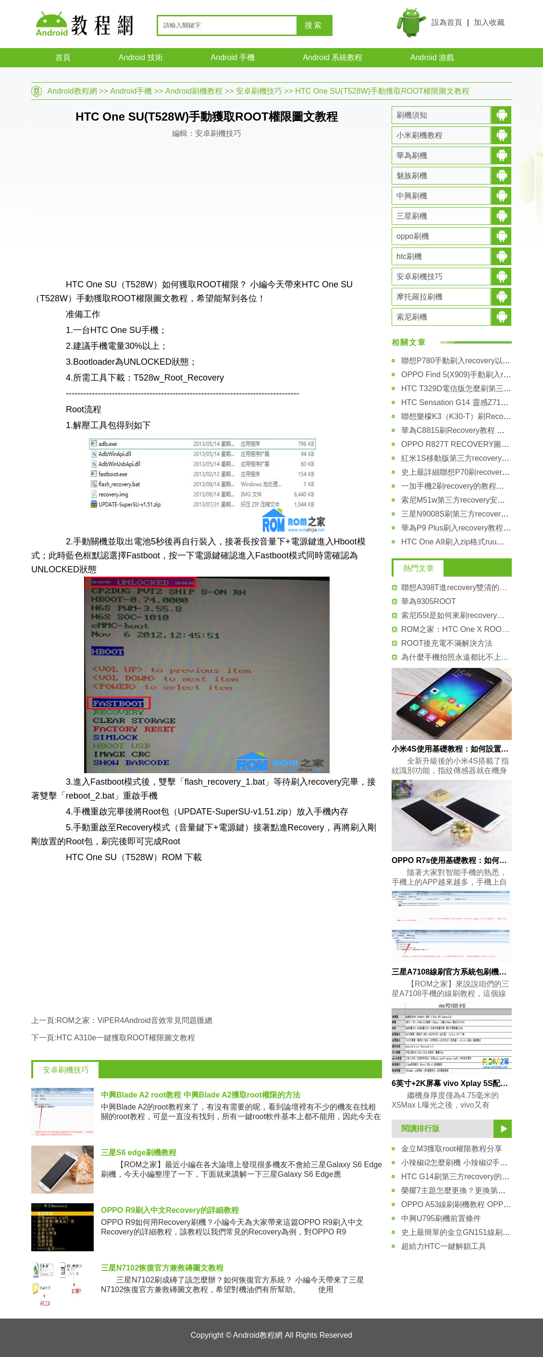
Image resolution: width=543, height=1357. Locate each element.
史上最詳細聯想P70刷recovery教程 (461, 472)
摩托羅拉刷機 (419, 297)
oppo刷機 (412, 236)
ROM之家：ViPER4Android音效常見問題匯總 (134, 1020)
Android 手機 (233, 57)
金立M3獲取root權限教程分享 (451, 1149)
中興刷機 (411, 196)
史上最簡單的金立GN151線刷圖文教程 (467, 1232)
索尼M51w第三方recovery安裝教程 (460, 500)
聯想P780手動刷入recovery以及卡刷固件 (471, 361)
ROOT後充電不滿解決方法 (447, 643)
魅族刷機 (411, 176)
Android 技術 (141, 57)
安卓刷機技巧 (259, 91)
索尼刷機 (411, 317)
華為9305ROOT (428, 601)
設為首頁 (447, 22)
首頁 (63, 57)
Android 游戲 (432, 57)
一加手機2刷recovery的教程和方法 (460, 486)
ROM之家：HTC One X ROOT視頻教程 (456, 629)
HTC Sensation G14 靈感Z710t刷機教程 (469, 402)
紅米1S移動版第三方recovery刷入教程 (466, 458)
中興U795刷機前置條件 (441, 1218)
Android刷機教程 (193, 91)
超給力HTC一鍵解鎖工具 (443, 1246)
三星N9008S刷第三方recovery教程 (460, 514)
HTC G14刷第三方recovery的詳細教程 (466, 1176)
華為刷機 (411, 155)
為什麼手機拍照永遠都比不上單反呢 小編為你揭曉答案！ (456, 657)
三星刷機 (411, 216)
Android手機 (131, 91)
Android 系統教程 (332, 57)
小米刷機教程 (419, 135)
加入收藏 (489, 22)
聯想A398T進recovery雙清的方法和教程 (456, 587)
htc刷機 (409, 256)
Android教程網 (72, 91)
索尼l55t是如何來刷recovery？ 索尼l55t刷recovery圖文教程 (456, 615)
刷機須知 (411, 115)
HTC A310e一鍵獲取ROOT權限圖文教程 (125, 1038)
